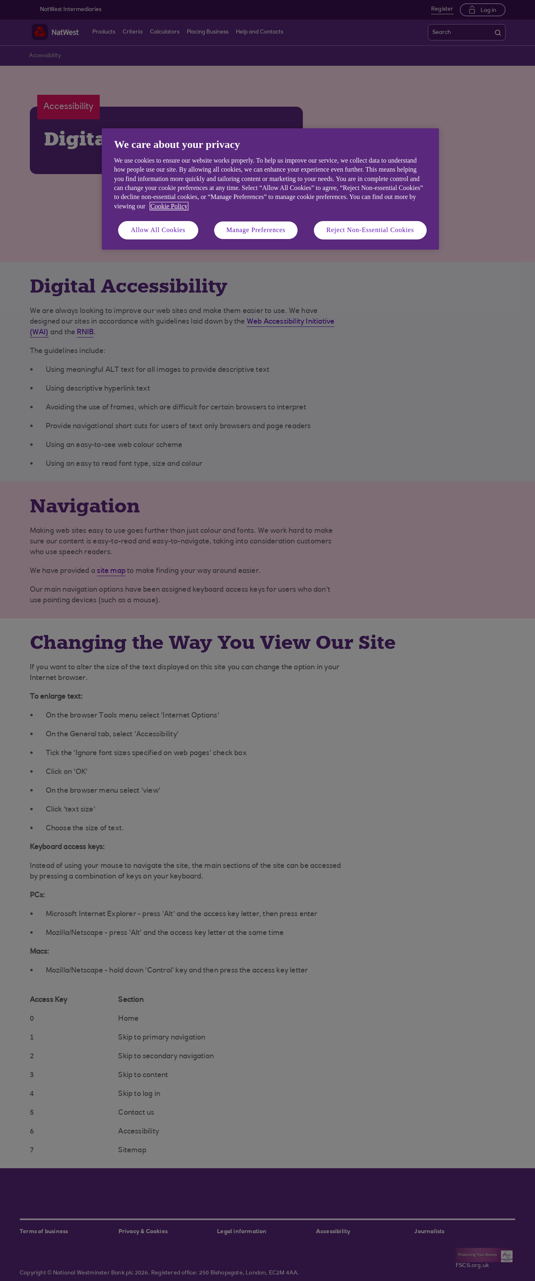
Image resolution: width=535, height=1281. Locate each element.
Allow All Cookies (158, 229)
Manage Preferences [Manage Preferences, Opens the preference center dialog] (256, 229)
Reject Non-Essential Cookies (370, 229)
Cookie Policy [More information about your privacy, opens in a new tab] (169, 206)
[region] (270, 189)
